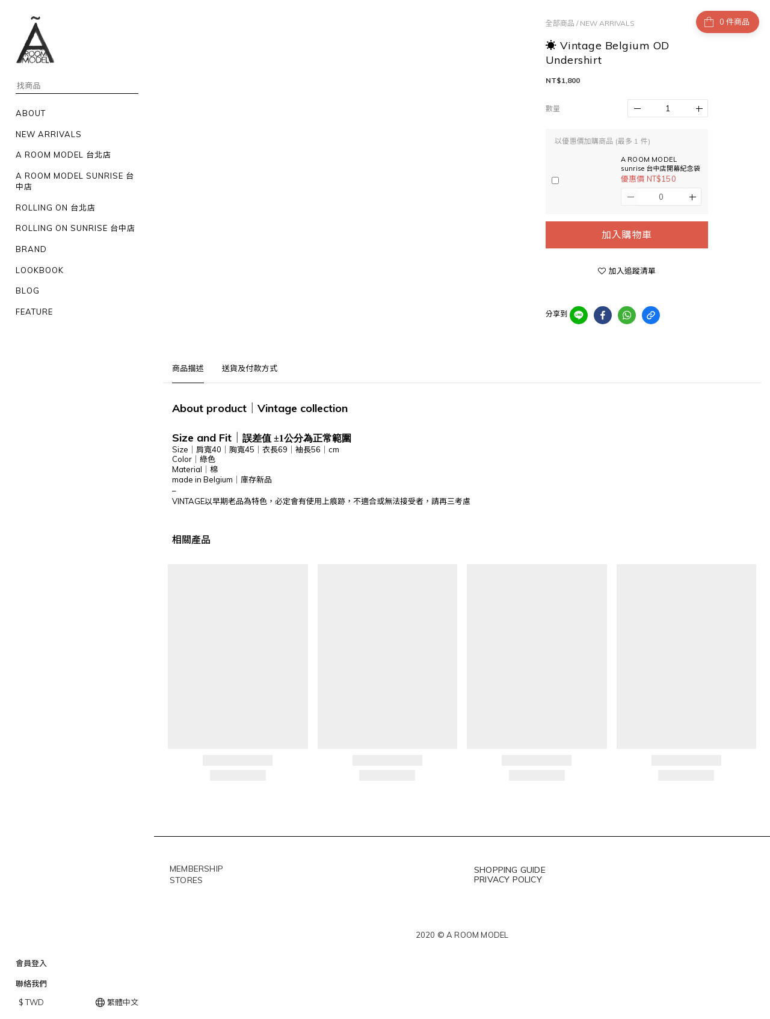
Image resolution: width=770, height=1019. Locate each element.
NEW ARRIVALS (607, 23)
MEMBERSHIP (196, 868)
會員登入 (31, 963)
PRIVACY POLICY (508, 879)
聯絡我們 (31, 983)
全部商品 (560, 23)
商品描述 (188, 368)
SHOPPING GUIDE (510, 869)
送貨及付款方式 (249, 368)
